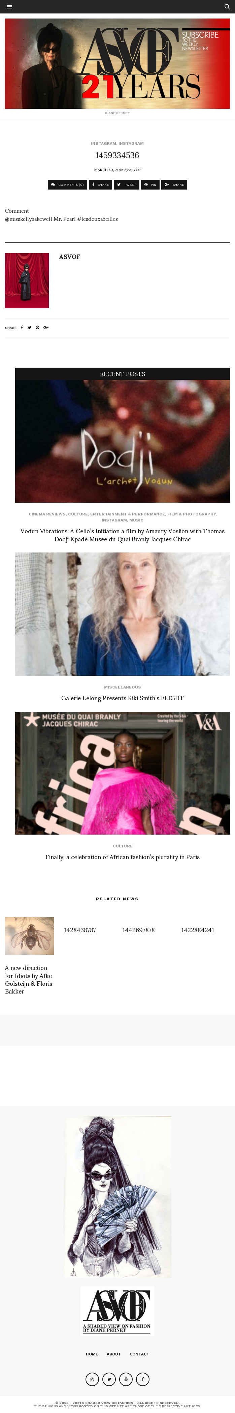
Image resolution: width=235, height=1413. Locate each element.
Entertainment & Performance (127, 514)
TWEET (126, 185)
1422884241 (197, 929)
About (114, 1354)
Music (136, 520)
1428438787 (80, 929)
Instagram (103, 143)
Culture (78, 514)
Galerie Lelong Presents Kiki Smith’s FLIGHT (122, 697)
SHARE (100, 185)
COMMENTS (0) (67, 185)
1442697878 (139, 929)
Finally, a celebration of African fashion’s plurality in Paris (122, 856)
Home (92, 1354)
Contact (139, 1354)
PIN (150, 185)
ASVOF (135, 169)
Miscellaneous (122, 687)
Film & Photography (191, 514)
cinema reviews (47, 514)
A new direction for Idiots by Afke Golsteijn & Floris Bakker (28, 979)
